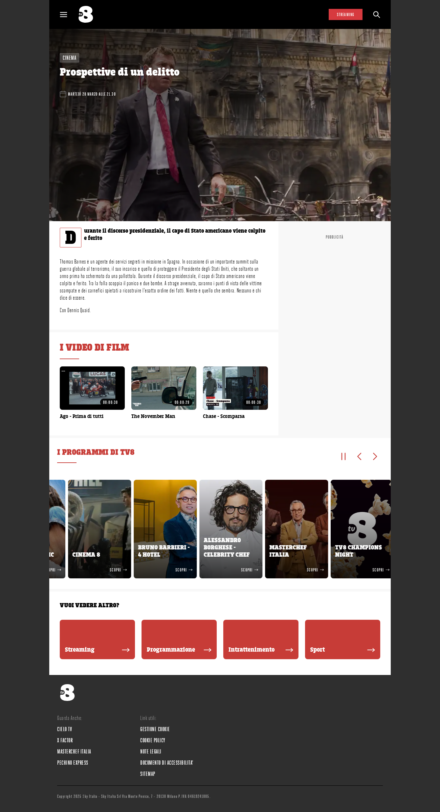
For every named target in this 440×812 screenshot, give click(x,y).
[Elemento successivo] (375, 456)
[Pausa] (343, 456)
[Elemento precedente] (359, 456)
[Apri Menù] (68, 15)
